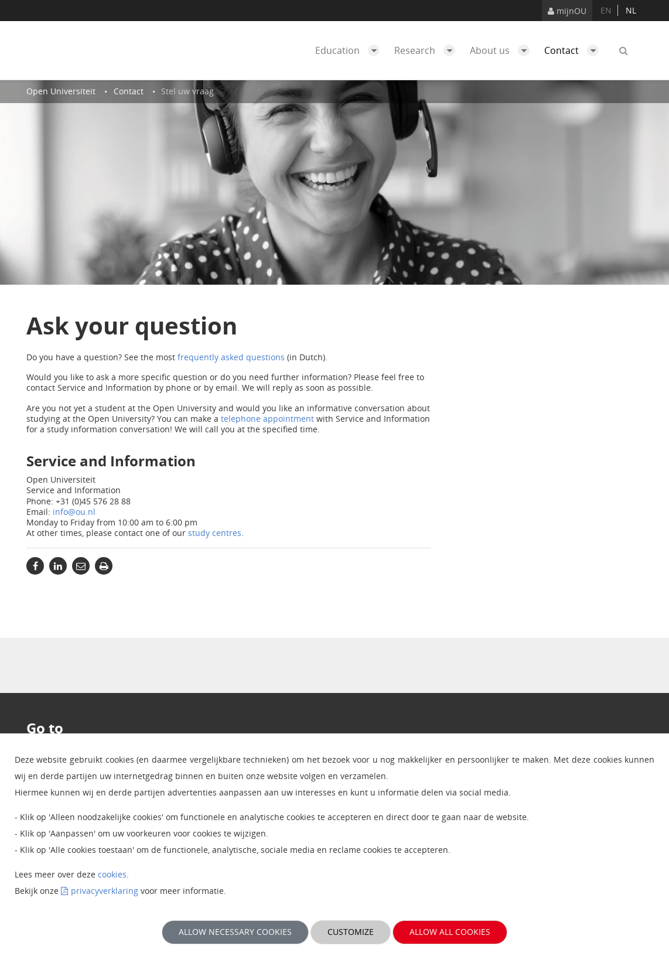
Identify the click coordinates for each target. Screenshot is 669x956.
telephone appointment (267, 418)
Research (427, 50)
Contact (574, 50)
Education (350, 50)
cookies (112, 874)
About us (502, 50)
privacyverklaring (104, 890)
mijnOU (567, 10)
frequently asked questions (231, 357)
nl (631, 10)
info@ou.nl (74, 511)
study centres (214, 532)
